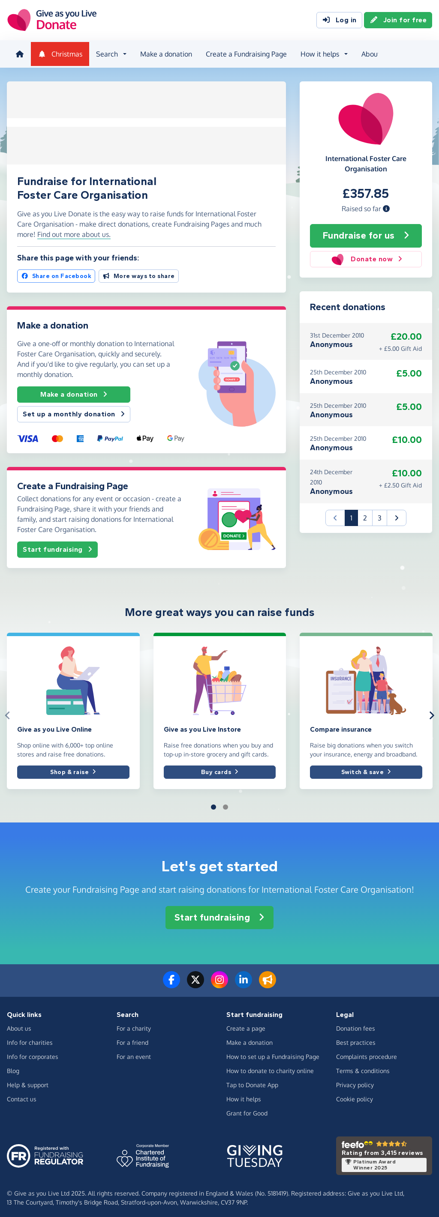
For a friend (132, 1039)
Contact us (21, 1096)
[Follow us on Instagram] (219, 982)
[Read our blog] (267, 982)
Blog (13, 1067)
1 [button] (354, 514)
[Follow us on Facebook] (171, 982)
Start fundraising (57, 546)
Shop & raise (73, 767)
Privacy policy (355, 1081)
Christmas (58, 53)
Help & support (27, 1081)
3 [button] (380, 515)
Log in (339, 20)
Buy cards (219, 767)
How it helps (243, 1096)
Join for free (398, 20)
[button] (386, 206)
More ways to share (138, 272)
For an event (134, 1053)
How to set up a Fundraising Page (272, 1053)
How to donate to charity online (270, 1067)
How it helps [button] (318, 53)
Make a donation (164, 53)
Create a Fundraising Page (244, 53)
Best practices (356, 1039)
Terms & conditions (363, 1067)
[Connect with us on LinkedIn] (243, 982)
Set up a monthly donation (74, 410)
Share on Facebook (56, 272)
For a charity (134, 1025)
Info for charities (30, 1039)
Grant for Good (247, 1110)
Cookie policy (354, 1096)
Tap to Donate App (252, 1081)
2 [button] (365, 515)
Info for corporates (32, 1053)
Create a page (245, 1025)
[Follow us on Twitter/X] (195, 982)
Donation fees (355, 1025)
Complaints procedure (366, 1053)
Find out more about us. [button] (74, 230)
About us (373, 53)
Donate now (366, 256)
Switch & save (366, 767)
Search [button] (105, 53)
